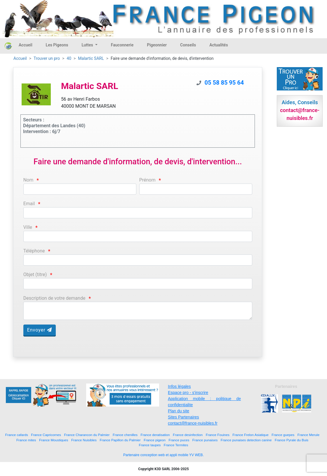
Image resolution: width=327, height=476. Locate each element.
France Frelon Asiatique (250, 435)
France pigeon (155, 440)
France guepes (283, 435)
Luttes (87, 45)
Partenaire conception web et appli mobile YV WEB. (163, 455)
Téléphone (34, 251)
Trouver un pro (47, 58)
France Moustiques (53, 440)
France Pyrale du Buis (291, 440)
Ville (27, 227)
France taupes (150, 445)
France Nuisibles (84, 440)
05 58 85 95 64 (224, 82)
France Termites (176, 445)
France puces (179, 440)
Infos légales (179, 386)
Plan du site (178, 411)
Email (29, 203)
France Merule (308, 435)
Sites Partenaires (183, 417)
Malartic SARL (91, 58)
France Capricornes (46, 435)
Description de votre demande (54, 298)
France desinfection (188, 435)
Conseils (188, 45)
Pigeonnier (157, 45)
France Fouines (217, 435)
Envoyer (39, 330)
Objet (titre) (35, 274)
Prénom (147, 180)
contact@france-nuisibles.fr (193, 423)
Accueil (25, 45)
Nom (28, 180)
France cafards (16, 435)
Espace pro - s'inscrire (188, 392)
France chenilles (125, 435)
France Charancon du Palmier (86, 435)
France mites (26, 440)
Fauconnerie (122, 45)
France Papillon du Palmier (120, 440)
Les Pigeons (57, 45)
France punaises (205, 440)
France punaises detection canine (246, 440)
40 (69, 58)
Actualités (218, 45)
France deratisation (155, 435)
